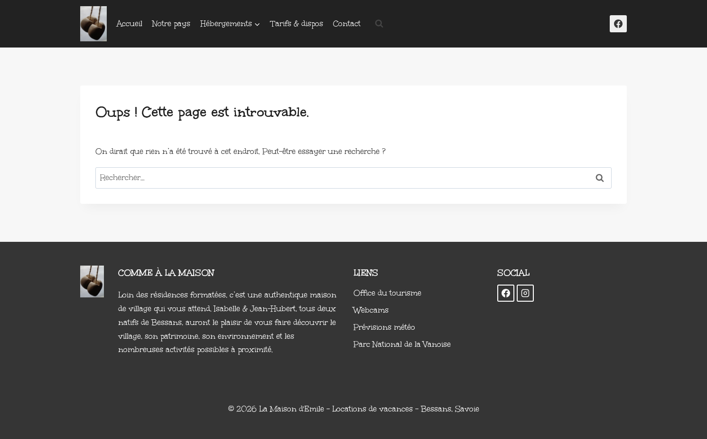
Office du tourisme (387, 293)
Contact (347, 24)
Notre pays (171, 24)
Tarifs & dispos (297, 24)
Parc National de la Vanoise (402, 344)
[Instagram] (525, 293)
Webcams (371, 310)
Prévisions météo (384, 327)
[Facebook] (618, 23)
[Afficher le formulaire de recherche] (379, 23)
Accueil (129, 24)
